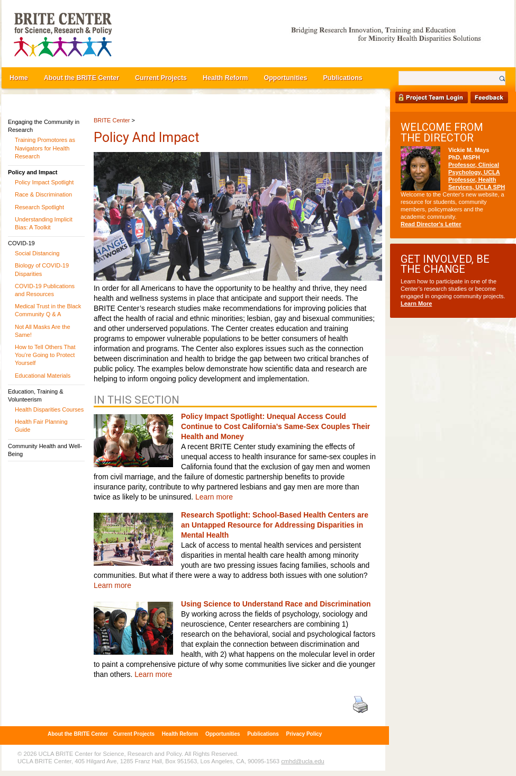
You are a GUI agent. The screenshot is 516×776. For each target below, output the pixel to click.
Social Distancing (37, 253)
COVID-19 (21, 243)
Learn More (416, 303)
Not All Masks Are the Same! (42, 331)
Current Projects (161, 78)
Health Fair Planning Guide (41, 425)
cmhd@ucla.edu (302, 761)
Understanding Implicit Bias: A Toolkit (44, 223)
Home (19, 78)
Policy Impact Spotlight (44, 182)
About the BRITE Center (81, 78)
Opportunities (285, 78)
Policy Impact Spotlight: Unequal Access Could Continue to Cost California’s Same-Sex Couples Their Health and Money (275, 426)
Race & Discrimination (43, 194)
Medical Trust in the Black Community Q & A (48, 310)
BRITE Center (112, 120)
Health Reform (225, 78)
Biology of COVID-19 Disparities (42, 269)
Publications (342, 78)
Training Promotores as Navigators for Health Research (45, 148)
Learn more (214, 497)
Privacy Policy (304, 734)
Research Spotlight (39, 207)
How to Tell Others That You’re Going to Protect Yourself (45, 355)
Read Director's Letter (431, 224)
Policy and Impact (33, 172)
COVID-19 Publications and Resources (45, 290)
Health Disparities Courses (49, 409)
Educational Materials (42, 375)
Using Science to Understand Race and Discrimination (276, 604)
